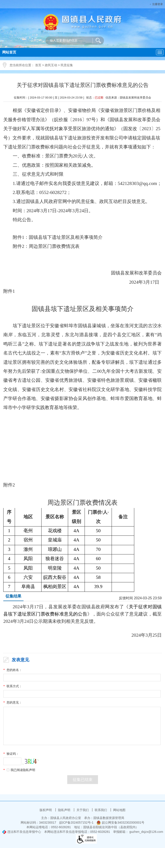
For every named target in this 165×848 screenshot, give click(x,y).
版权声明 (46, 810)
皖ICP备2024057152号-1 (76, 822)
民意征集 (67, 65)
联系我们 (101, 810)
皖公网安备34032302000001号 (120, 822)
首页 (38, 65)
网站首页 (9, 52)
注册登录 (157, 4)
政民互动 (51, 65)
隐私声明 (64, 810)
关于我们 (83, 810)
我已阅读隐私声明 (21, 769)
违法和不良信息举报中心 (21, 831)
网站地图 (119, 810)
